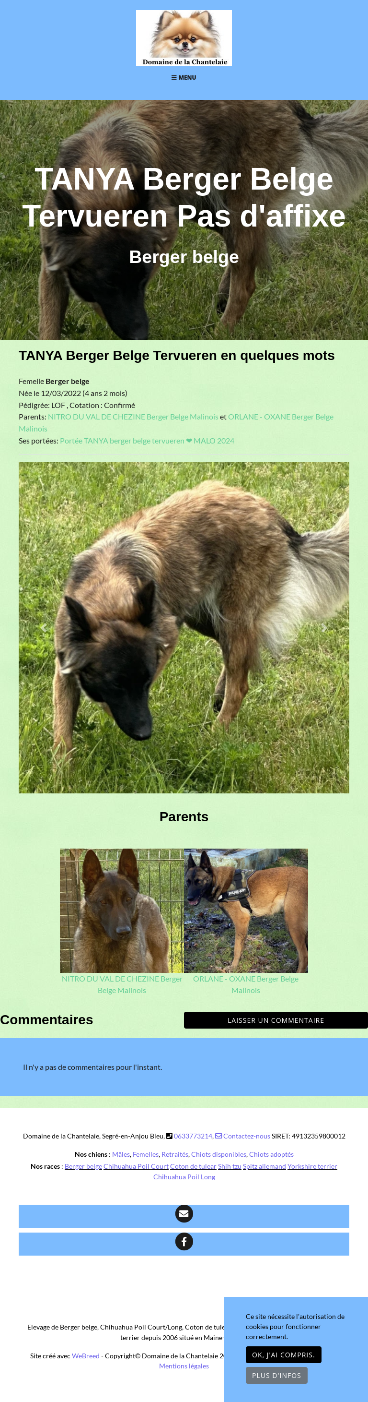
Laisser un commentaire (276, 1020)
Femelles (146, 1154)
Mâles (121, 1154)
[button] (44, 627)
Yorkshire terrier (312, 1166)
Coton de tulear (193, 1166)
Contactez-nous (242, 1136)
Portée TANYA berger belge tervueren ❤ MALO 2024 (147, 440)
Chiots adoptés (271, 1154)
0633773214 (193, 1136)
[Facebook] (184, 1244)
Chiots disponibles (218, 1154)
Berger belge (83, 1166)
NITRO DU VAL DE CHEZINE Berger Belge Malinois (134, 416)
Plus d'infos (276, 1375)
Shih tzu (230, 1166)
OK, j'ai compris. (283, 1354)
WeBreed (86, 1356)
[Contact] (184, 1216)
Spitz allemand (264, 1166)
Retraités (174, 1154)
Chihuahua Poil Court (136, 1166)
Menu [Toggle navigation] (184, 77)
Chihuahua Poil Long (184, 1177)
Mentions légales (184, 1366)
